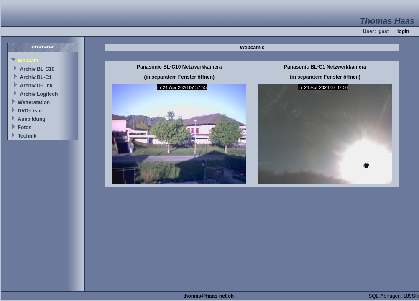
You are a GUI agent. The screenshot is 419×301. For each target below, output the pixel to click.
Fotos (25, 127)
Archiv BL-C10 (37, 69)
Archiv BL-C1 (36, 77)
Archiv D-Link (36, 86)
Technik (27, 136)
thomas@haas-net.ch (208, 296)
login (403, 31)
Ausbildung (32, 119)
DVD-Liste (30, 111)
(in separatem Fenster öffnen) (179, 77)
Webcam (28, 61)
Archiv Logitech (39, 94)
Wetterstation (34, 102)
